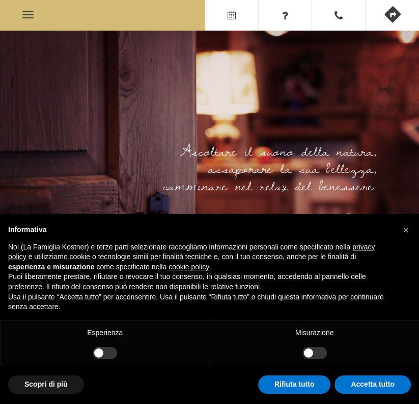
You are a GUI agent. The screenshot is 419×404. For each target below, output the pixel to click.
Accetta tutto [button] (373, 384)
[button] (406, 230)
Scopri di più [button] (46, 384)
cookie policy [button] (189, 267)
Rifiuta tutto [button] (294, 384)
